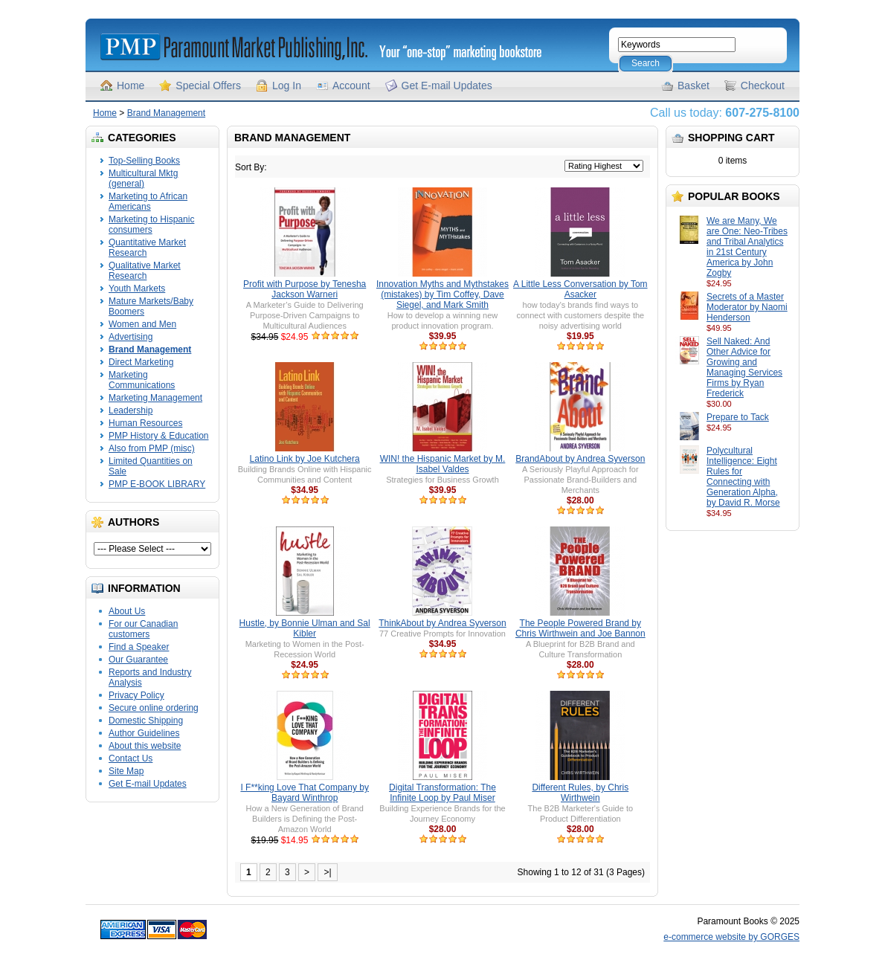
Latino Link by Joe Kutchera (305, 459)
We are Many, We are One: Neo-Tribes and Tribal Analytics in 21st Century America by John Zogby (747, 247)
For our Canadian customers (143, 629)
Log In (286, 85)
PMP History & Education (159, 436)
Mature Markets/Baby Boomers (151, 306)
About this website (145, 746)
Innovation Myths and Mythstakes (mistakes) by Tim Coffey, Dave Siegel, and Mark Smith (442, 294)
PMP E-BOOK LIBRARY (157, 484)
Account (351, 85)
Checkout (763, 85)
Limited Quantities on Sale (151, 466)
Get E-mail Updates (447, 85)
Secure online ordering (154, 708)
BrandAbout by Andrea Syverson (580, 459)
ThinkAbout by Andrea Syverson (442, 623)
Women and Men (142, 324)
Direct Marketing (141, 362)
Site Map (126, 771)
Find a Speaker (139, 647)
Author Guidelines (144, 733)
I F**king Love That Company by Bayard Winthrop (304, 792)
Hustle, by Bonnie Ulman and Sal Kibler (304, 628)
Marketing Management (155, 398)
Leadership (130, 410)
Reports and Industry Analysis (150, 677)
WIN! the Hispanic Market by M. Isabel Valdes (443, 464)
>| (327, 872)
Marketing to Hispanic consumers (151, 224)
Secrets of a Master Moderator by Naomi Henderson (747, 307)
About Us (127, 611)
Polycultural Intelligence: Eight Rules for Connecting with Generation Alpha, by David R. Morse (743, 476)
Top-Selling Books (144, 160)
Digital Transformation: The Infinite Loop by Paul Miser (442, 792)
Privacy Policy (136, 695)
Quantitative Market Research (147, 247)
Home (130, 85)
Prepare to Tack (738, 417)
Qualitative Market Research (145, 270)
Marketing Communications (142, 380)
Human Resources (145, 423)
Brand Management (166, 113)
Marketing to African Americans (148, 201)
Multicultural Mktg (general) (143, 178)
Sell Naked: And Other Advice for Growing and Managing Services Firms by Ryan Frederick (744, 367)
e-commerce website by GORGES (731, 937)
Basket (693, 85)
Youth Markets (137, 288)
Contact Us (130, 758)
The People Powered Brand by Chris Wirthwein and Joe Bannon (580, 628)
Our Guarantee (138, 659)
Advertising (130, 337)
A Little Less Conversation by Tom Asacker (580, 289)
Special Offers (208, 85)
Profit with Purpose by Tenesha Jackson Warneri (304, 289)
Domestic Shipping (146, 720)
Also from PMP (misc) (152, 448)
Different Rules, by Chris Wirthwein (580, 792)
